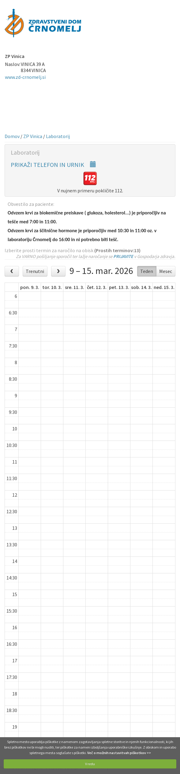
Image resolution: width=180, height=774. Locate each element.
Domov (12, 136)
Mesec (165, 271)
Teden (146, 271)
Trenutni (35, 271)
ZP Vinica (32, 136)
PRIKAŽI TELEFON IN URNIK (53, 164)
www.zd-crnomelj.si (25, 77)
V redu (90, 763)
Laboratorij (58, 136)
